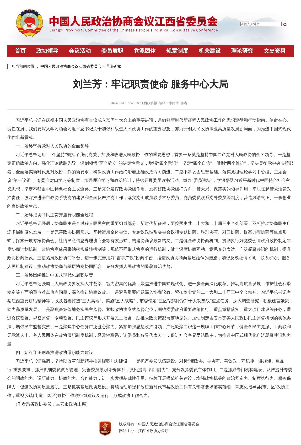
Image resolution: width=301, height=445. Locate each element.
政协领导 (47, 51)
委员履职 (112, 51)
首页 (20, 51)
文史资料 (275, 51)
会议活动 (80, 51)
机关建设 (210, 51)
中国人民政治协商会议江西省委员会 (71, 66)
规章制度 (177, 51)
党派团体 (145, 51)
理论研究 (242, 51)
